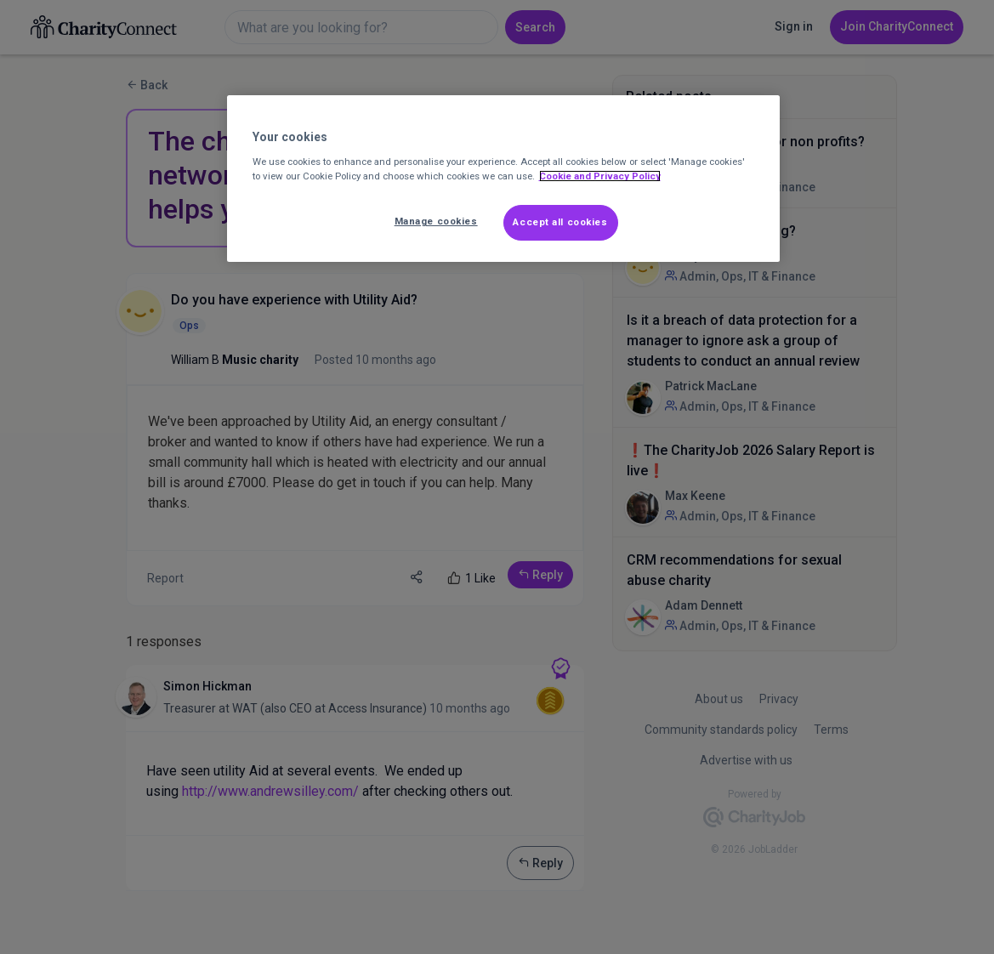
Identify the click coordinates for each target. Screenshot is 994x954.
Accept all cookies (560, 222)
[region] (503, 178)
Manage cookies (436, 221)
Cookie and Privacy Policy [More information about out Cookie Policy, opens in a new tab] (600, 176)
